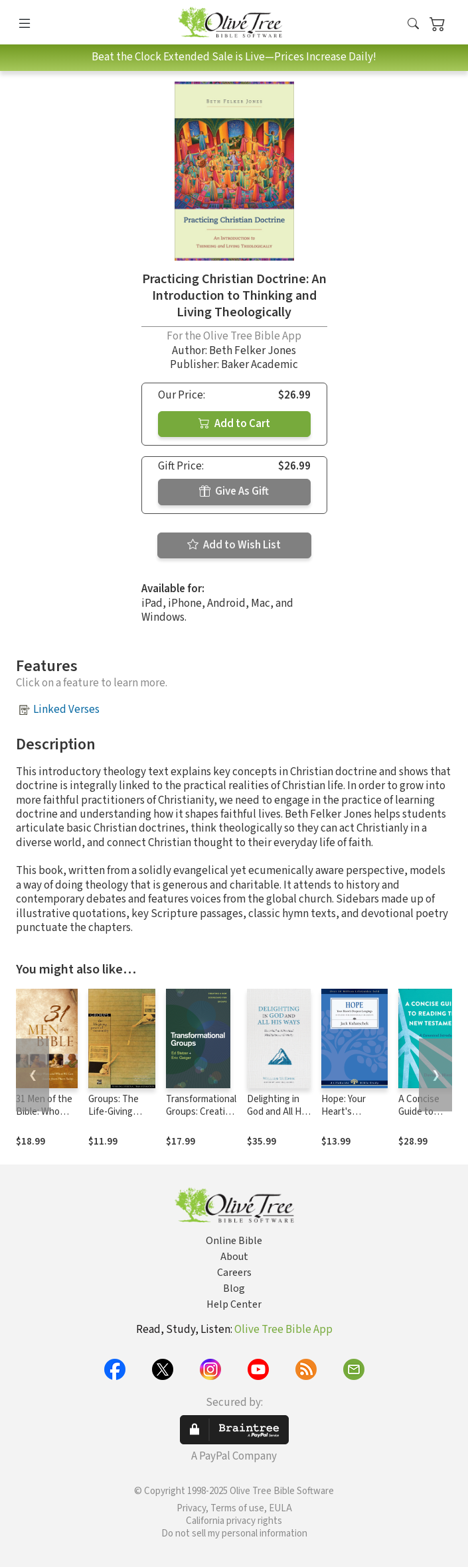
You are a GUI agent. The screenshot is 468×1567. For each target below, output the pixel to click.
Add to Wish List (234, 545)
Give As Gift (234, 491)
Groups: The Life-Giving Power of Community (113, 1118)
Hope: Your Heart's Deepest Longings (343, 1118)
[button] (413, 25)
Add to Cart (234, 424)
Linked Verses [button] (66, 710)
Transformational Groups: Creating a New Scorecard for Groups (201, 1118)
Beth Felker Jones (252, 351)
